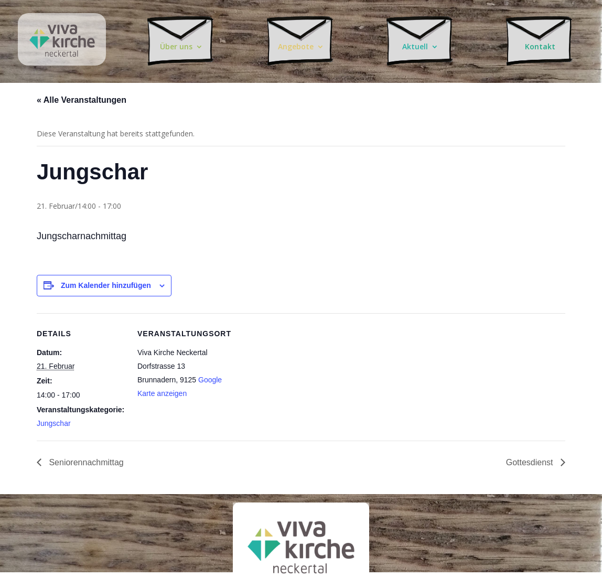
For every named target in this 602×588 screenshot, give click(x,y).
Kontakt (540, 44)
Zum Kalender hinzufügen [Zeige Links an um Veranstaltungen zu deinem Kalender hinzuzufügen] (106, 285)
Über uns (177, 44)
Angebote (297, 44)
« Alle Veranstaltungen (81, 99)
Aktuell (416, 44)
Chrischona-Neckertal (62, 27)
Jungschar (54, 423)
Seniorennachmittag (85, 462)
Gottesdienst (530, 462)
